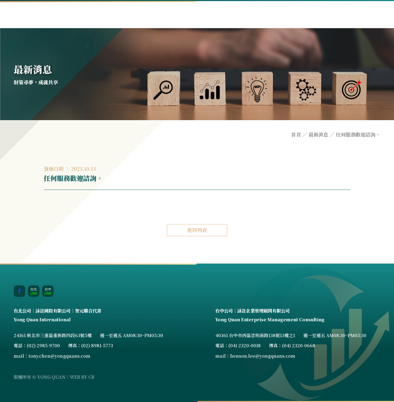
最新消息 (318, 134)
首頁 (296, 134)
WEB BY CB (82, 377)
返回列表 (197, 229)
